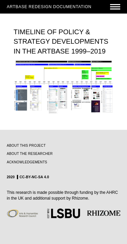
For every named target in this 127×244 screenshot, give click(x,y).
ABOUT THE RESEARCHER (30, 154)
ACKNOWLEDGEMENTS (27, 162)
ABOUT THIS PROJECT (26, 145)
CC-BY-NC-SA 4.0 (34, 177)
